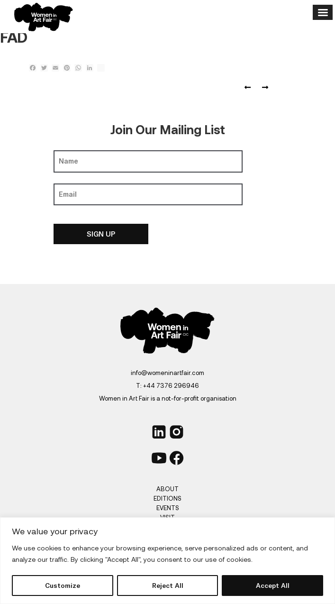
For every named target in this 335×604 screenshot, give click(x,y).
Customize (62, 585)
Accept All (273, 585)
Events (167, 508)
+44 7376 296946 (171, 385)
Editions (167, 498)
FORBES (249, 87)
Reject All (167, 585)
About (167, 489)
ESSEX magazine (263, 87)
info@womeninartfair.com (167, 372)
